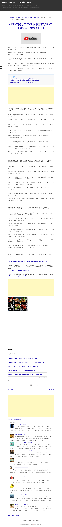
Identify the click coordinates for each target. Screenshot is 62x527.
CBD (11, 381)
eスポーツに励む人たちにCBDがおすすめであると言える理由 (23, 366)
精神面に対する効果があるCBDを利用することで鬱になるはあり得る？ (25, 374)
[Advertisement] (31, 95)
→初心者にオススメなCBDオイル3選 (17, 276)
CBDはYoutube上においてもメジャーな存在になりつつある (24, 79)
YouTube (14, 381)
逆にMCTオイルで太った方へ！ (21, 476)
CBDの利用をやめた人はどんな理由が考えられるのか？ (22, 370)
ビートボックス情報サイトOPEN (16, 419)
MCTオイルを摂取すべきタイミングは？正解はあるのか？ (22, 358)
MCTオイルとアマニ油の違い (20, 434)
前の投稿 (51, 390)
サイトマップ (36, 520)
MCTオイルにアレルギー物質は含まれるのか (23, 485)
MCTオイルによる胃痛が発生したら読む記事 (23, 442)
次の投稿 (10, 390)
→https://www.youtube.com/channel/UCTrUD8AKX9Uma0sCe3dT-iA (27, 261)
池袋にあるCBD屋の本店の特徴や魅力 (22, 494)
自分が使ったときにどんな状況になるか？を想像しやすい (23, 82)
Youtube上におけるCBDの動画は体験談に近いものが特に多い (24, 80)
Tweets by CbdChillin (14, 515)
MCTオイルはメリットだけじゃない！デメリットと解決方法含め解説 (28, 459)
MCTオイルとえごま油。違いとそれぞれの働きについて (25, 450)
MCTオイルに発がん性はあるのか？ (21, 424)
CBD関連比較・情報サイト (27, 520)
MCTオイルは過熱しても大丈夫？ (21, 467)
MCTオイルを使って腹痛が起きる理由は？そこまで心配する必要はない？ (26, 362)
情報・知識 (18, 381)
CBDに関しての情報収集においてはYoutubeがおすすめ (31, 26)
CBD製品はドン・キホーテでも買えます (22, 504)
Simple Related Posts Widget (43, 377)
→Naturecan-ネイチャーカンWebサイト (18, 270)
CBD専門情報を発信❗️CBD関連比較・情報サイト (18, 2)
